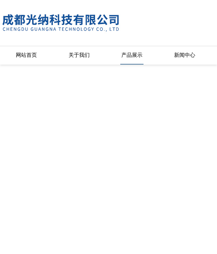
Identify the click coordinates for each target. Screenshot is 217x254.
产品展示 (131, 55)
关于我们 (79, 55)
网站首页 (26, 55)
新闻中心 (184, 55)
